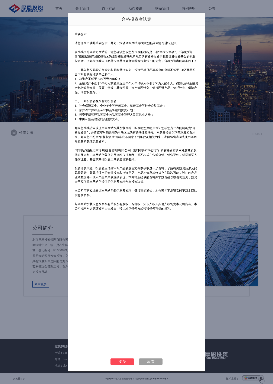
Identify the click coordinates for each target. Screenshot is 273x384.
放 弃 (151, 361)
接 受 (122, 361)
